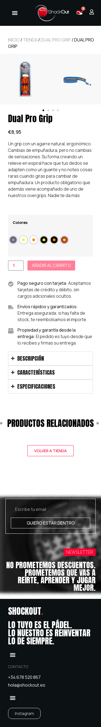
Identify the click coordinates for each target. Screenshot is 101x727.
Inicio (14, 40)
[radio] (13, 240)
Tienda (30, 40)
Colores (20, 222)
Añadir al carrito (51, 265)
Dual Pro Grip (56, 40)
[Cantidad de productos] (16, 266)
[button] (15, 13)
